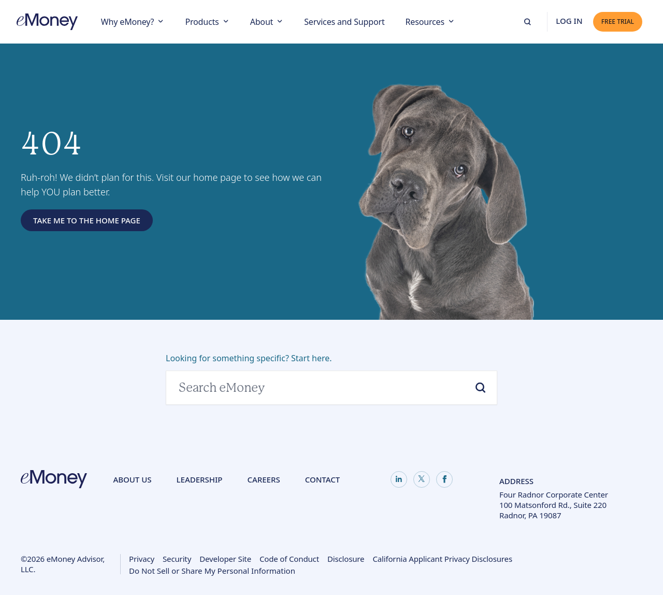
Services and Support (344, 21)
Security (177, 559)
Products (202, 21)
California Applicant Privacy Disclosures (442, 559)
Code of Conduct (289, 559)
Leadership (200, 479)
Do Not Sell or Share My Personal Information (212, 571)
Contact (322, 479)
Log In (569, 20)
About (261, 21)
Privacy (141, 559)
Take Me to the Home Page (86, 220)
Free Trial (617, 21)
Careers (263, 479)
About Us (132, 479)
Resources (425, 21)
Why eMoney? (127, 21)
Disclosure (345, 559)
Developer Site (225, 559)
